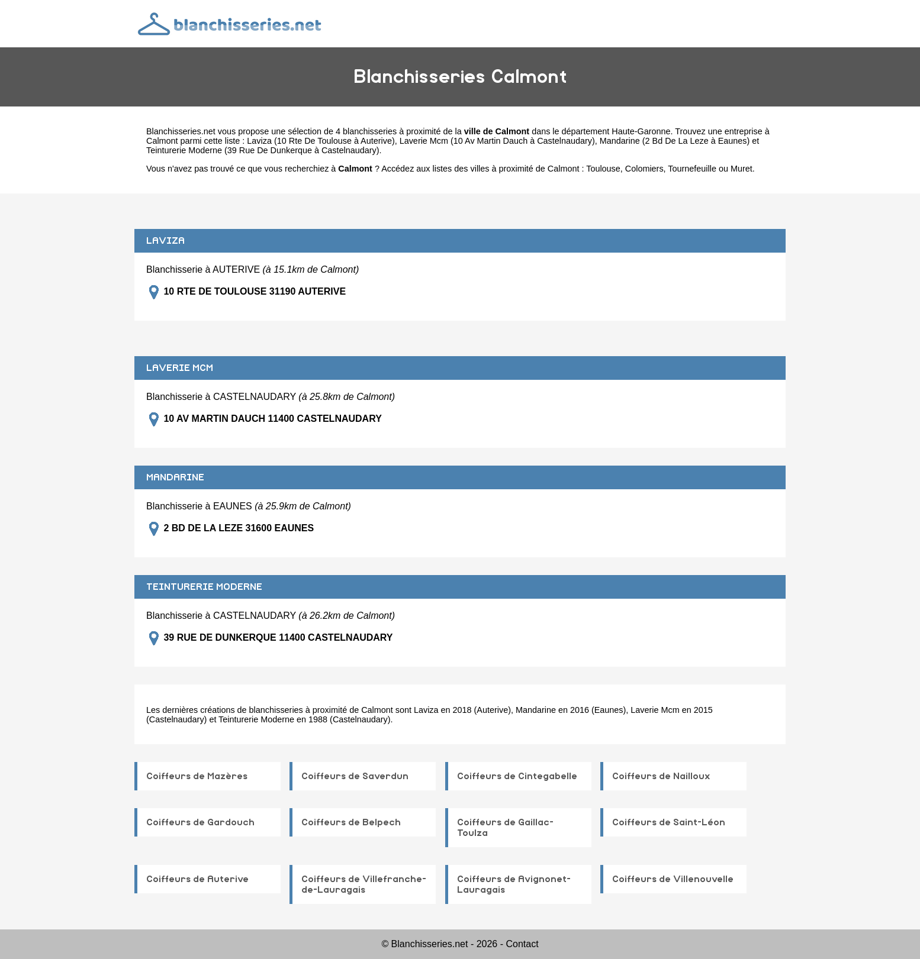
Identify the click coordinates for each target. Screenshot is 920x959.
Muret (741, 168)
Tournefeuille (692, 168)
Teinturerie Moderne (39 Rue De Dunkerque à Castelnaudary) (262, 150)
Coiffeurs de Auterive (197, 879)
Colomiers (644, 168)
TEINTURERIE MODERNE (204, 587)
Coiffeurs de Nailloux (661, 776)
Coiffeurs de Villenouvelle (673, 879)
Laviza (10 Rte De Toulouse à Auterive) (320, 141)
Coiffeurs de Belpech (351, 822)
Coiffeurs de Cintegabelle (517, 776)
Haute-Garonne (641, 131)
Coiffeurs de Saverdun (354, 776)
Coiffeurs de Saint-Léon (668, 822)
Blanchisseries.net (180, 131)
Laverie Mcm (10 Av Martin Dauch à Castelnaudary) (497, 141)
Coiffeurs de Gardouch (200, 822)
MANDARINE (175, 477)
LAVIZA (165, 241)
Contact (522, 944)
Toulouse (603, 168)
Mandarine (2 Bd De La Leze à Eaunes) (675, 141)
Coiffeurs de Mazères (196, 776)
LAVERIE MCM (179, 368)
